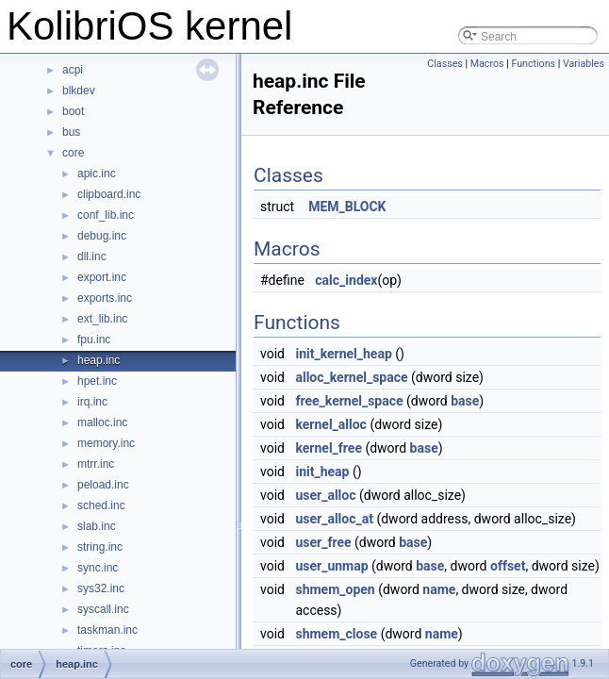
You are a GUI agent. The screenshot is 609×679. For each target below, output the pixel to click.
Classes (444, 64)
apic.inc (96, 173)
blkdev (78, 90)
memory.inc (106, 443)
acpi (72, 69)
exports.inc (104, 298)
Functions (533, 64)
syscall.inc (103, 609)
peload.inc (103, 484)
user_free (323, 542)
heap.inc (98, 360)
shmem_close (336, 633)
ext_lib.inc (102, 318)
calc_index (346, 280)
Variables (583, 64)
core (73, 152)
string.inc (100, 547)
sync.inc (97, 567)
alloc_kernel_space (351, 377)
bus (71, 132)
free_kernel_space (349, 400)
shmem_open (334, 589)
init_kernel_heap (343, 353)
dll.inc (92, 256)
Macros (487, 64)
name (438, 589)
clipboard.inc (108, 194)
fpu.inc (93, 339)
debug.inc (101, 235)
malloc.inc (102, 422)
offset (507, 565)
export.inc (101, 277)
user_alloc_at (334, 518)
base (465, 400)
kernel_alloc (330, 424)
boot (73, 111)
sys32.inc (100, 588)
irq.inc (92, 401)
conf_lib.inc (105, 215)
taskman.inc (107, 630)
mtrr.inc (95, 464)
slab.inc (96, 526)
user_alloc (325, 495)
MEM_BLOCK (347, 206)
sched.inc (101, 505)
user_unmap (331, 565)
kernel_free (328, 447)
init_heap (322, 471)
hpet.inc (97, 381)
